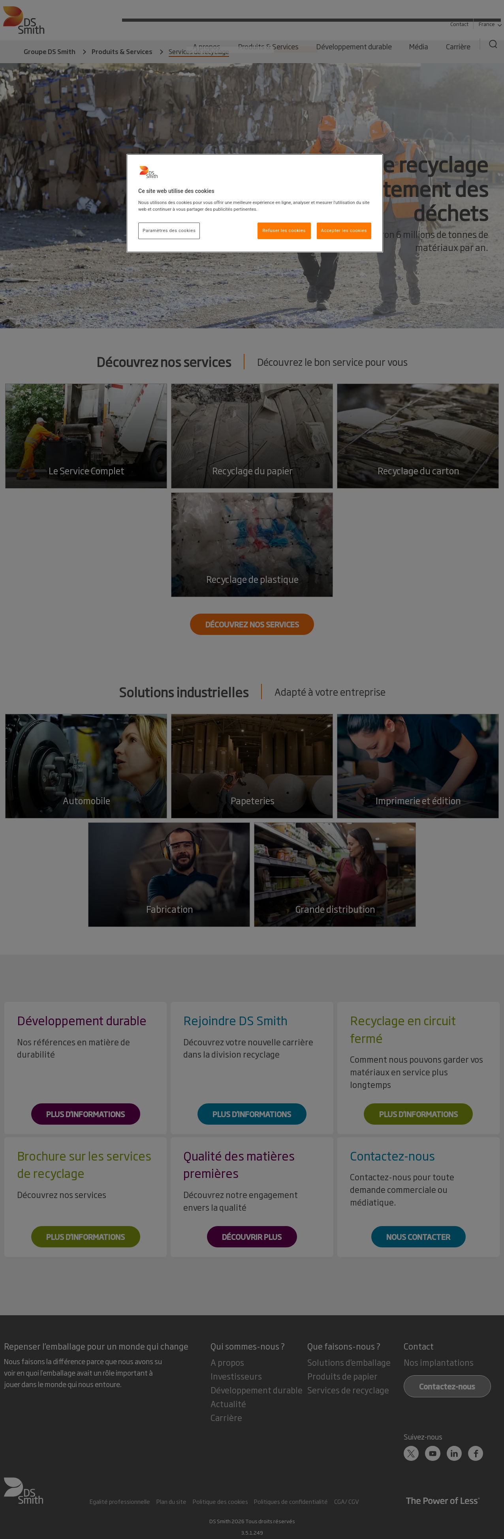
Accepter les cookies (344, 230)
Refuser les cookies (284, 230)
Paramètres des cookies (169, 230)
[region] (254, 203)
